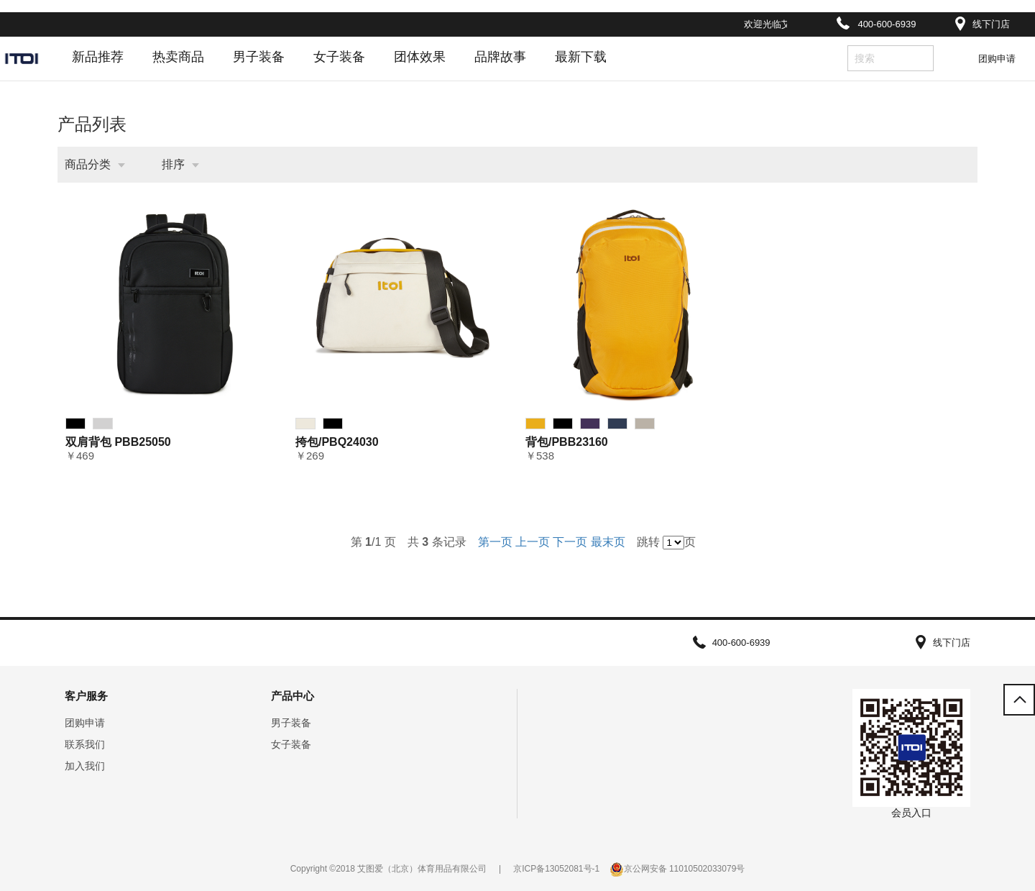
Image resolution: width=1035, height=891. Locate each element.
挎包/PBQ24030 (337, 442)
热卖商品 (178, 57)
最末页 (608, 542)
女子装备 (339, 57)
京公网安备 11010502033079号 (684, 869)
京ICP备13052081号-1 (556, 869)
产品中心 (292, 696)
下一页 (570, 542)
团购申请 (997, 58)
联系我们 (85, 744)
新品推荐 (98, 57)
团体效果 (420, 57)
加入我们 (85, 766)
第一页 (495, 542)
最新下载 (581, 57)
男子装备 (259, 57)
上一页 (532, 542)
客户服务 (86, 696)
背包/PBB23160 (566, 442)
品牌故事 (500, 57)
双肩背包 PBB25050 (118, 442)
